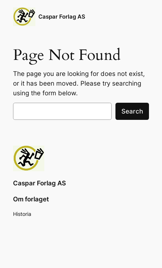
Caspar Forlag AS (61, 16)
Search (132, 111)
